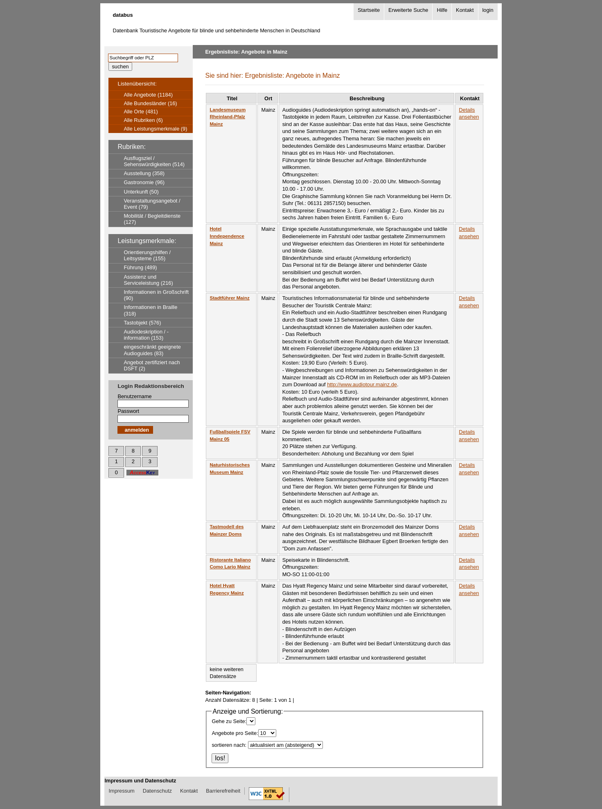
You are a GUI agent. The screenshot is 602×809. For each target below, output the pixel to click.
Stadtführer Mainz (229, 297)
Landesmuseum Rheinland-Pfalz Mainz (228, 116)
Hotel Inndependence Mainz (227, 236)
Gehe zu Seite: (229, 721)
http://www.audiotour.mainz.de (362, 384)
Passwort (128, 411)
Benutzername (134, 396)
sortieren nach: (229, 745)
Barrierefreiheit (223, 791)
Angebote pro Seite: (235, 733)
